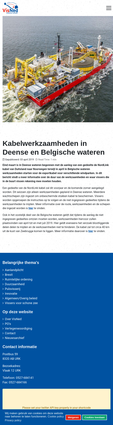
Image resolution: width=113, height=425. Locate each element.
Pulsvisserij (12, 289)
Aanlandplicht (14, 270)
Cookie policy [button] (56, 416)
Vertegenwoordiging (18, 328)
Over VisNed (13, 319)
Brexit (9, 274)
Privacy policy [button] (13, 420)
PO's (8, 323)
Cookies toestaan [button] (94, 417)
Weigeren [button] (73, 417)
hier (31, 208)
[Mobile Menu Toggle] (108, 7)
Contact (10, 333)
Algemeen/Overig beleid (21, 298)
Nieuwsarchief (14, 338)
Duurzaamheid (14, 284)
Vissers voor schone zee (21, 303)
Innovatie (11, 293)
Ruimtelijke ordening (18, 279)
